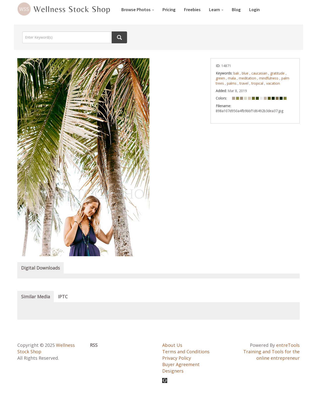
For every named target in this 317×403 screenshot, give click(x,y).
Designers (173, 371)
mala (232, 78)
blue (245, 73)
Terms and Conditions (186, 351)
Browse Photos (137, 9)
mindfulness (269, 78)
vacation (273, 83)
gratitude (278, 73)
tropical (257, 83)
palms (232, 83)
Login (254, 9)
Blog (236, 9)
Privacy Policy (176, 358)
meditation (248, 78)
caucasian (259, 73)
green (221, 78)
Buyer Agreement (181, 364)
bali (236, 73)
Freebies (192, 9)
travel (244, 83)
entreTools (288, 345)
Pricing (169, 9)
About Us (172, 345)
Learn (216, 9)
